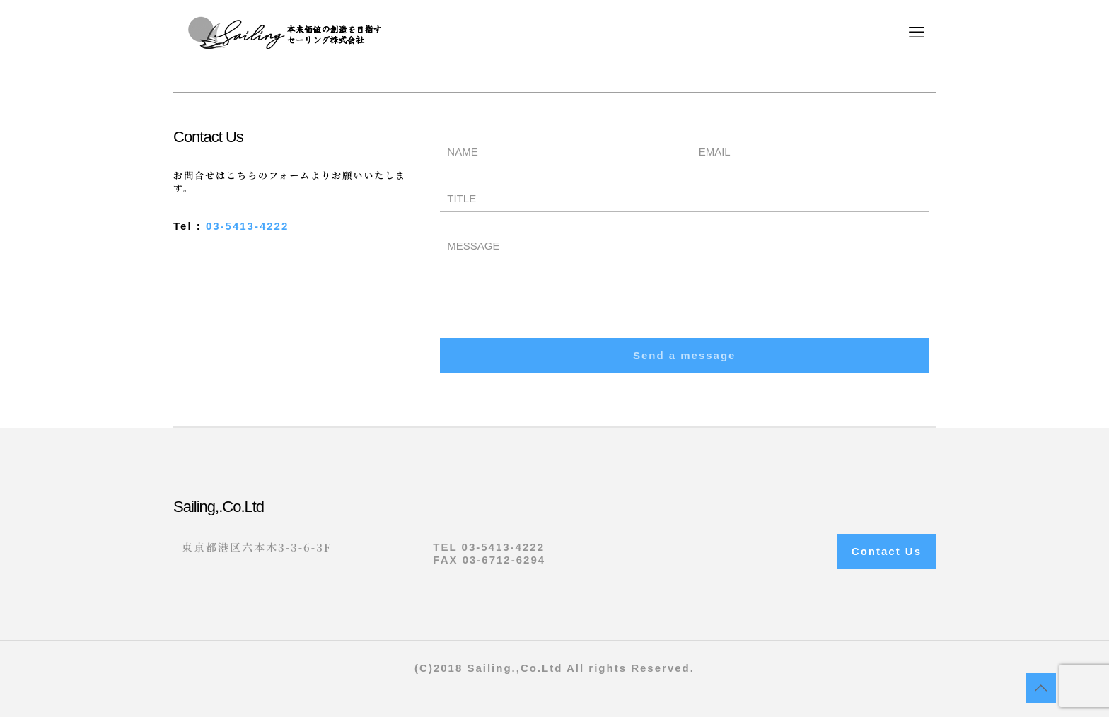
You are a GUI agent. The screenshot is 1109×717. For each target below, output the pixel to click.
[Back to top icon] (1041, 688)
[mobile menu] (917, 33)
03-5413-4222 (247, 226)
